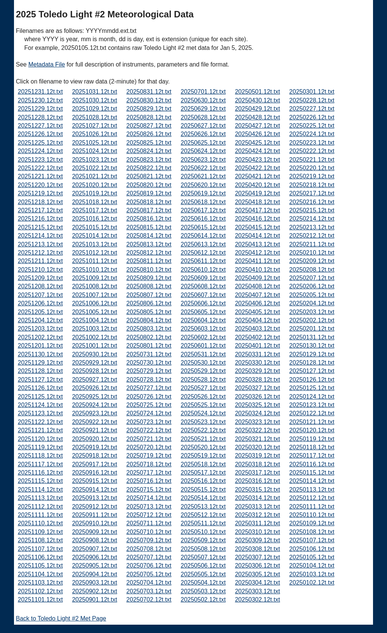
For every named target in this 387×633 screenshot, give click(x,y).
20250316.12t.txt (257, 481)
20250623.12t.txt (203, 159)
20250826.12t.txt (148, 134)
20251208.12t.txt (40, 286)
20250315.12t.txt (257, 489)
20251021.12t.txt (94, 176)
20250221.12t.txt (311, 159)
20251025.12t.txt (94, 142)
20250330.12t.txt (257, 362)
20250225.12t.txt (311, 125)
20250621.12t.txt (203, 176)
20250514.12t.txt (203, 498)
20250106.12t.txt (311, 549)
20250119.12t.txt (311, 439)
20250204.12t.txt (311, 303)
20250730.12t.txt (148, 362)
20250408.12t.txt (257, 286)
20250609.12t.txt (203, 278)
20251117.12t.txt (40, 464)
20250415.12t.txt (257, 227)
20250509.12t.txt (203, 540)
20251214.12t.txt (40, 235)
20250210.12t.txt (311, 252)
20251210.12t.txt (40, 269)
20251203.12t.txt (40, 328)
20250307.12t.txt (257, 557)
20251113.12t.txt (40, 498)
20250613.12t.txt (203, 244)
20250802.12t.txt (148, 337)
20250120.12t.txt (311, 430)
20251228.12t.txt (40, 117)
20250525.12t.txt (203, 405)
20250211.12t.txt (311, 244)
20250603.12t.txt (203, 328)
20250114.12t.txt (311, 481)
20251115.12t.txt (40, 481)
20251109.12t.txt (40, 532)
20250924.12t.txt (94, 405)
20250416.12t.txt (257, 218)
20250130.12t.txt (311, 345)
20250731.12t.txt (148, 354)
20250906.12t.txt (94, 557)
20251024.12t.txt (94, 151)
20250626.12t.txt (203, 134)
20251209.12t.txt (40, 278)
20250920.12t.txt (94, 439)
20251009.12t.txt (94, 278)
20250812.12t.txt (148, 252)
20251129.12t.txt (40, 362)
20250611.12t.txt (203, 261)
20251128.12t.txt (40, 371)
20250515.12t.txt (203, 489)
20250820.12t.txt (148, 185)
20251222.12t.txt (40, 168)
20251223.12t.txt (40, 159)
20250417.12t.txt (257, 210)
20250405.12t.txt (257, 312)
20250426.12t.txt (257, 134)
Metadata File (46, 64)
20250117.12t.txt (311, 455)
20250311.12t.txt (257, 523)
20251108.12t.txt (40, 540)
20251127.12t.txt (40, 379)
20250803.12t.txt (148, 328)
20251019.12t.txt (94, 193)
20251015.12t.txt (94, 227)
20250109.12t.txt (311, 523)
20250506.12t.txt (203, 565)
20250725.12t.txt (148, 405)
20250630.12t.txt (203, 100)
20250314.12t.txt (257, 498)
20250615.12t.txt (203, 227)
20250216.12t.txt (311, 202)
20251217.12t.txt (40, 210)
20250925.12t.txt (94, 396)
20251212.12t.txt (40, 252)
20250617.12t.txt (203, 210)
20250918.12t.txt (94, 455)
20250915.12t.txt (94, 481)
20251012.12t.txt (94, 252)
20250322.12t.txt (257, 430)
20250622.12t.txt (203, 168)
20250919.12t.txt (94, 447)
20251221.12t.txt (40, 176)
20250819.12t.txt (148, 193)
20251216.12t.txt (40, 218)
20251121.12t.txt (40, 430)
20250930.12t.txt (94, 354)
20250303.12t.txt (257, 591)
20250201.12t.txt (311, 328)
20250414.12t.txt (257, 235)
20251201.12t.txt (40, 345)
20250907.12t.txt (94, 549)
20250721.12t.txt (148, 439)
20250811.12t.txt (148, 261)
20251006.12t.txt (94, 303)
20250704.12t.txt (148, 582)
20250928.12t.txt (94, 371)
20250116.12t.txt (311, 464)
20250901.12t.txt (94, 599)
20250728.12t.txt (148, 379)
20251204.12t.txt (40, 320)
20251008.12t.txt (94, 286)
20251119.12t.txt (40, 447)
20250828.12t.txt (148, 117)
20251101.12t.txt (40, 599)
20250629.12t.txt (203, 108)
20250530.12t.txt (203, 362)
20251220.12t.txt (40, 185)
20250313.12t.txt (257, 506)
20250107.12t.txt (311, 540)
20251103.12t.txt (40, 582)
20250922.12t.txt (94, 422)
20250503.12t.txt (203, 591)
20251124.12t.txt (40, 405)
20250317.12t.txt (257, 472)
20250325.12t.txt (257, 405)
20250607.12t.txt (203, 295)
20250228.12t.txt (311, 100)
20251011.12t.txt (94, 261)
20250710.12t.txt (148, 532)
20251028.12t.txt (94, 117)
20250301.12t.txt (311, 91)
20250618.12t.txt (203, 202)
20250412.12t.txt (257, 252)
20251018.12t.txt (94, 202)
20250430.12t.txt (257, 100)
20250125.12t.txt (311, 388)
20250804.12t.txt (148, 320)
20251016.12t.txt (94, 218)
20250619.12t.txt (203, 193)
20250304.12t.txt (257, 582)
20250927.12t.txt (94, 379)
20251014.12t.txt (94, 235)
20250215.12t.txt (311, 210)
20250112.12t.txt (311, 498)
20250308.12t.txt (257, 549)
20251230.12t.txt (40, 100)
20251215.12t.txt (40, 227)
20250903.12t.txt (94, 582)
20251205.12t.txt (40, 312)
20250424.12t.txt (257, 151)
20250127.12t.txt (311, 371)
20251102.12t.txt (40, 591)
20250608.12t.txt (203, 286)
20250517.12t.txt (203, 472)
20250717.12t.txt (148, 472)
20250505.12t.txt (203, 574)
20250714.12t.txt (148, 498)
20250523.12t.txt (203, 422)
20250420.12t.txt (257, 185)
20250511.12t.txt (203, 523)
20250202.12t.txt (311, 320)
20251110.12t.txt (40, 523)
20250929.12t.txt (94, 362)
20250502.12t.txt (203, 599)
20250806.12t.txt (148, 303)
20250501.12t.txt (257, 91)
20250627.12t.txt (203, 125)
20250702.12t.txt (148, 599)
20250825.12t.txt (148, 142)
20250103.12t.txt (311, 574)
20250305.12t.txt (257, 574)
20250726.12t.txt (148, 396)
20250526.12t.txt (203, 396)
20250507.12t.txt (203, 557)
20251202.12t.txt (40, 337)
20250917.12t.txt (94, 464)
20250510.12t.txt (203, 532)
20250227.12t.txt (311, 108)
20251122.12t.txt (40, 422)
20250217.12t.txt (311, 193)
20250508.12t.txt (203, 549)
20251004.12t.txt (94, 320)
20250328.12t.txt (257, 379)
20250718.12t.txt (148, 464)
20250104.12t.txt (311, 565)
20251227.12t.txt (40, 125)
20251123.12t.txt (40, 413)
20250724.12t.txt (148, 413)
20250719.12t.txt (148, 455)
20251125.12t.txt (40, 396)
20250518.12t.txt (203, 464)
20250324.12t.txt (257, 413)
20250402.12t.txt (257, 337)
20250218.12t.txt (311, 185)
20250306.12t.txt (257, 565)
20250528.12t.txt (203, 379)
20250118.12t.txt (311, 447)
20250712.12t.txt (148, 515)
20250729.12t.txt (148, 371)
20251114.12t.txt (40, 489)
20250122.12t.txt (311, 413)
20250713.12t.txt (148, 506)
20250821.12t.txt (148, 176)
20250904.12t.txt (94, 574)
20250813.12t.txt (148, 244)
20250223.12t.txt (311, 142)
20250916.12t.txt (94, 472)
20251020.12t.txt (94, 185)
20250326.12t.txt (257, 396)
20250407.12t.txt (257, 295)
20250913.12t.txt (94, 498)
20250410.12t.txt (257, 269)
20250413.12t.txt (257, 244)
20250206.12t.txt (311, 286)
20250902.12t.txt (94, 591)
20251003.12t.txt (94, 328)
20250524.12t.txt (203, 413)
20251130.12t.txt (40, 354)
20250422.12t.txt (257, 168)
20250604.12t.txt (203, 320)
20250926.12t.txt (94, 388)
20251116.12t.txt (40, 472)
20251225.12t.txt (40, 142)
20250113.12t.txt (311, 489)
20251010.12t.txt (94, 269)
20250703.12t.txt (148, 591)
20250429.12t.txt (257, 108)
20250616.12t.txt (203, 218)
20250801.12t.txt (148, 345)
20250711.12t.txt (148, 523)
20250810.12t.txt (148, 269)
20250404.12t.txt (257, 320)
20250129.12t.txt (311, 354)
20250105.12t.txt (311, 557)
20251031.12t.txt (94, 91)
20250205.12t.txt (311, 295)
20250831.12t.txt (148, 91)
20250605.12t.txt (203, 312)
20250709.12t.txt (148, 540)
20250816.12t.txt (148, 218)
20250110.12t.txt (311, 515)
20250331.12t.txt (257, 354)
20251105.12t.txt (40, 565)
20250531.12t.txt (203, 354)
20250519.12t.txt (203, 455)
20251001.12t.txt (94, 345)
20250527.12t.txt (203, 388)
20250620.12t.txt (203, 185)
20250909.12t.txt (94, 532)
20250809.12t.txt (148, 278)
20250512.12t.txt (203, 515)
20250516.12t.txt (203, 481)
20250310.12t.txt (257, 532)
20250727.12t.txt (148, 388)
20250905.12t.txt (94, 565)
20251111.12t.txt (40, 515)
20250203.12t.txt (311, 312)
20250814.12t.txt (148, 235)
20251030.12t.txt (94, 100)
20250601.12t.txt (203, 345)
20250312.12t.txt (257, 515)
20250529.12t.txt (203, 371)
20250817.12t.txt (148, 210)
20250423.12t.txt (257, 159)
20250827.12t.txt (148, 125)
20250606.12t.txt (203, 303)
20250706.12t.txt (148, 565)
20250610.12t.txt (203, 269)
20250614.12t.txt (203, 235)
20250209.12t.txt (311, 261)
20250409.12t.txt (257, 278)
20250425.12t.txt (257, 142)
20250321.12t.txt (257, 439)
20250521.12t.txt (203, 439)
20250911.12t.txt (94, 515)
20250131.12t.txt (311, 337)
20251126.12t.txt (40, 388)
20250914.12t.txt (94, 489)
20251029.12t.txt (94, 108)
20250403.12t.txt (257, 328)
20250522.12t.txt (203, 430)
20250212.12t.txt (311, 235)
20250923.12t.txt (94, 413)
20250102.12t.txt (311, 582)
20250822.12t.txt (148, 168)
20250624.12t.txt (203, 151)
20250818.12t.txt (148, 202)
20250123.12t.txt (311, 405)
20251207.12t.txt (40, 295)
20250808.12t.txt (148, 286)
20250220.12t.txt (311, 168)
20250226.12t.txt (311, 117)
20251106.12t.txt (40, 557)
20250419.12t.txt (257, 193)
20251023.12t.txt (94, 159)
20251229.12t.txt (40, 108)
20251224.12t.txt (40, 151)
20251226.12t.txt (40, 134)
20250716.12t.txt (148, 481)
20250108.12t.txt (311, 532)
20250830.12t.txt (148, 100)
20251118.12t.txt (40, 455)
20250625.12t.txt (203, 142)
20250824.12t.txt (148, 151)
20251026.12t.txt (94, 134)
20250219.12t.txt (311, 176)
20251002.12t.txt (94, 337)
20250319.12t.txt (257, 455)
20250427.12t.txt (257, 125)
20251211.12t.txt (40, 261)
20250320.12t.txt (257, 447)
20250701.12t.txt (203, 91)
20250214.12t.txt (311, 218)
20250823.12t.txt (148, 159)
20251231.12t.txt (40, 91)
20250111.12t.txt (311, 506)
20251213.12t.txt (40, 244)
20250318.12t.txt (257, 464)
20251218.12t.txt (40, 202)
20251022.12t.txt (94, 168)
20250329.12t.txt (257, 371)
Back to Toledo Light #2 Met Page (61, 618)
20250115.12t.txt (311, 472)
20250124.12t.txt (311, 396)
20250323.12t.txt (257, 422)
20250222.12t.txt (311, 151)
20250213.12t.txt (311, 227)
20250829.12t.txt (148, 108)
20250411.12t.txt (257, 261)
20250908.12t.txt (94, 540)
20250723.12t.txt (148, 422)
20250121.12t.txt (311, 422)
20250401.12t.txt (257, 345)
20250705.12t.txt (148, 574)
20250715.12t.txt (148, 489)
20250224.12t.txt (311, 134)
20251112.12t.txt (40, 506)
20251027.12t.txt (94, 125)
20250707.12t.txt (148, 557)
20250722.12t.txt (148, 430)
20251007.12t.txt (94, 295)
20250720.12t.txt (148, 447)
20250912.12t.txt (94, 506)
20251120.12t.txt (40, 439)
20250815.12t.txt (148, 227)
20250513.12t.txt (203, 506)
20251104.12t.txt (40, 574)
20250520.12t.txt (203, 447)
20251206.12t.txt (40, 303)
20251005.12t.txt (94, 312)
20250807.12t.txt (148, 295)
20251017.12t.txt (94, 210)
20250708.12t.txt (148, 549)
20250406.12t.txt (257, 303)
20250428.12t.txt (257, 117)
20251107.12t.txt (40, 549)
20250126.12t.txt (311, 379)
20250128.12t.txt (311, 362)
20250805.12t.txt (148, 312)
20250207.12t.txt (311, 278)
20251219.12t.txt (40, 193)
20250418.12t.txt (257, 202)
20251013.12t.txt (94, 244)
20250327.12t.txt (257, 388)
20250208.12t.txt (311, 269)
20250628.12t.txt (203, 117)
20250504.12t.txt (203, 582)
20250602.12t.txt (203, 337)
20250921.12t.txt (94, 430)
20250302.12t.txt (257, 599)
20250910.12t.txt (94, 523)
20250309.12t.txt (257, 540)
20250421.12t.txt (257, 176)
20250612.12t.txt (203, 252)
